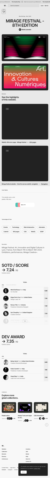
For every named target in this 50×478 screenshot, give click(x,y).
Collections (4, 451)
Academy (28, 449)
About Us (28, 459)
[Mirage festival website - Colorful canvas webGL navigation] (25, 163)
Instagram (10, 469)
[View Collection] (9, 407)
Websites (4, 449)
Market (27, 454)
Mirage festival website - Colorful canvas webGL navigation (20, 184)
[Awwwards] (5, 5)
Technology (15, 227)
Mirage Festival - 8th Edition (25, 23)
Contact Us (28, 461)
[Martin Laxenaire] (25, 29)
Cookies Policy (5, 467)
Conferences (5, 459)
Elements (4, 454)
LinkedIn (16, 469)
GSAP (42, 231)
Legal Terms (12, 467)
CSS (25, 231)
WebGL (33, 231)
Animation (42, 227)
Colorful (6, 231)
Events (6, 227)
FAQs (27, 456)
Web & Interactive (29, 227)
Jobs (27, 451)
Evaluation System (6, 272)
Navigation (44, 184)
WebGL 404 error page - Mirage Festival (14, 142)
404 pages (32, 142)
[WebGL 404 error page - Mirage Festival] (25, 121)
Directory (4, 456)
